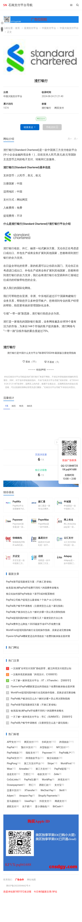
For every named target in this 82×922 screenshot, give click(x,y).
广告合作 (20, 883)
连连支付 (11, 778)
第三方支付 (41, 772)
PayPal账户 (65, 756)
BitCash (57, 810)
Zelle (56, 778)
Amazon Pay (25, 799)
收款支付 (42, 778)
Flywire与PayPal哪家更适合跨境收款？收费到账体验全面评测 (38, 640)
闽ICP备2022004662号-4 (19, 889)
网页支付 (59, 107)
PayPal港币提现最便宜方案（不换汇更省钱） (29, 585)
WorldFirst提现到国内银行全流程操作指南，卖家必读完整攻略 (38, 634)
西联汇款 (44, 788)
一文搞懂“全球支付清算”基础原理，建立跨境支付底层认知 (38, 672)
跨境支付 (62, 783)
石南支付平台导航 (20, 5)
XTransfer (30, 794)
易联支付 (11, 810)
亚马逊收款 (13, 805)
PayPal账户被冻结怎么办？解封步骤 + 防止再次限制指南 (35, 615)
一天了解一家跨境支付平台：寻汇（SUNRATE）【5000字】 (39, 720)
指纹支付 (30, 756)
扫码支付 (46, 745)
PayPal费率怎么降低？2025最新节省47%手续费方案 (33, 628)
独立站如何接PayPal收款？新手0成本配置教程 (30, 597)
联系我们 (8, 883)
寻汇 (31, 788)
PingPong (12, 767)
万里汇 (26, 778)
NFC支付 (61, 751)
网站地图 (33, 883)
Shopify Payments (47, 799)
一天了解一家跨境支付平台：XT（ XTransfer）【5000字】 (39, 684)
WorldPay (47, 783)
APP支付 (11, 745)
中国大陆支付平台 (69, 28)
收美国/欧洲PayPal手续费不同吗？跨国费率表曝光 (32, 591)
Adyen (10, 799)
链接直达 (28, 127)
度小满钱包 (41, 810)
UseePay (29, 805)
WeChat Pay (47, 794)
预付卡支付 (27, 751)
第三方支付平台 (32, 767)
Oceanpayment (15, 788)
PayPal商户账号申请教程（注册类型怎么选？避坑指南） (35, 609)
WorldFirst (66, 767)
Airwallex (24, 772)
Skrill (61, 794)
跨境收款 (64, 745)
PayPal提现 (60, 772)
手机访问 (50, 127)
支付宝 (58, 788)
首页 (17, 28)
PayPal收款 (13, 756)
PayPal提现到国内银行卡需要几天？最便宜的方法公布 (34, 621)
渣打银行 (46, 107)
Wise (9, 772)
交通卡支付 (13, 794)
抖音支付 (44, 805)
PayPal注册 (30, 783)
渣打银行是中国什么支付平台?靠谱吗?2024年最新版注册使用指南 (41, 353)
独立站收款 (53, 762)
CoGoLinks (12, 783)
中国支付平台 (49, 28)
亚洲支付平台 (31, 28)
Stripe (51, 767)
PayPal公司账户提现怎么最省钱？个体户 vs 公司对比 (34, 603)
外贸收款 (44, 751)
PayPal (10, 751)
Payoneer (47, 756)
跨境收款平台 (33, 762)
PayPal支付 (13, 762)
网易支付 (59, 805)
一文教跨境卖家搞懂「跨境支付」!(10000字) (31, 678)
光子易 (25, 810)
